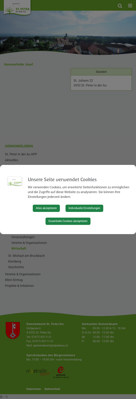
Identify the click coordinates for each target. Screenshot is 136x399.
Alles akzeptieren (46, 208)
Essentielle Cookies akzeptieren (68, 221)
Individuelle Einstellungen (84, 208)
